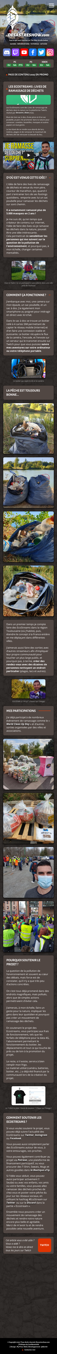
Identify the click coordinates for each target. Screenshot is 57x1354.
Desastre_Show (22, 112)
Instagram (41, 1135)
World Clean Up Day (17, 724)
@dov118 (44, 1347)
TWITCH (44, 1245)
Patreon (22, 1160)
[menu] (51, 5)
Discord (31, 1202)
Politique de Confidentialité (29, 1344)
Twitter (29, 1135)
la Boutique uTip (40, 1170)
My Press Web (22, 1347)
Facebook (15, 1138)
